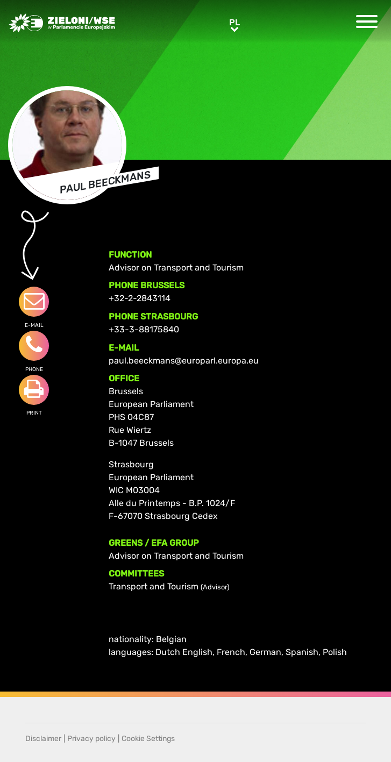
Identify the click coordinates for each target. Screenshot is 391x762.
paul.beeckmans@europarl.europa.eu (184, 360)
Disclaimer (43, 738)
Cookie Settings (148, 738)
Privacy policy (91, 738)
